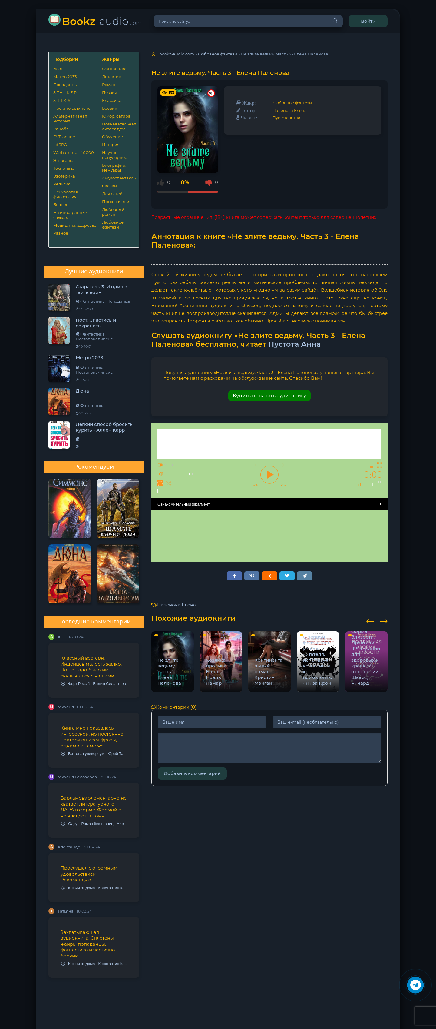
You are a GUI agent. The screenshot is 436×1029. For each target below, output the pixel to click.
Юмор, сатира (116, 116)
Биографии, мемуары (114, 167)
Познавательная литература (118, 126)
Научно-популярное (114, 155)
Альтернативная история (70, 118)
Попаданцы (65, 84)
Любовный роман (113, 212)
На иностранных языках (70, 215)
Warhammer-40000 (73, 152)
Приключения (117, 201)
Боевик (109, 108)
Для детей (112, 193)
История (111, 144)
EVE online (64, 136)
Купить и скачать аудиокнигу (269, 396)
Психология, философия (66, 194)
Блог (58, 68)
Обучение (112, 136)
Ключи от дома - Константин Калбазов (94, 888)
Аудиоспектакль (118, 177)
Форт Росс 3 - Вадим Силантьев (93, 684)
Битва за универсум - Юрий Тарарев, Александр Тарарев (94, 754)
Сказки (109, 185)
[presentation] (370, 620)
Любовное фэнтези (113, 224)
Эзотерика (64, 176)
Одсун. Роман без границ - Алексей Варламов (94, 824)
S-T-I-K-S (61, 100)
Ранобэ (60, 128)
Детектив (111, 76)
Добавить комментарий (192, 773)
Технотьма (63, 168)
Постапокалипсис (71, 108)
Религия (62, 184)
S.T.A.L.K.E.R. (65, 92)
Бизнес (60, 204)
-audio (102, 21)
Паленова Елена (289, 110)
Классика (111, 100)
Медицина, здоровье (74, 225)
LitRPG (60, 144)
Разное (60, 233)
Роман (108, 84)
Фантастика (114, 68)
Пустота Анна (286, 117)
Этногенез (63, 160)
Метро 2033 (65, 76)
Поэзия (109, 92)
